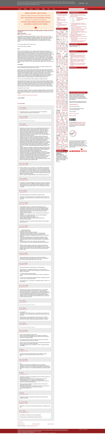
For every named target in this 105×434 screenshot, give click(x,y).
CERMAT (58, 32)
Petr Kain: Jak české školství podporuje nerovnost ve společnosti (78, 27)
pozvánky (65, 110)
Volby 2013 (65, 63)
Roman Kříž (21, 190)
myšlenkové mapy (63, 98)
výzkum (66, 141)
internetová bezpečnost (63, 85)
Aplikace (61, 30)
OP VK (66, 48)
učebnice (60, 137)
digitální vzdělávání (60, 70)
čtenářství (58, 147)
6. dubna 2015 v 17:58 (23, 394)
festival (57, 78)
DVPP (63, 33)
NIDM (59, 44)
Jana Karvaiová (22, 202)
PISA (67, 50)
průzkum (66, 119)
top (61, 135)
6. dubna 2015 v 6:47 (23, 286)
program (57, 115)
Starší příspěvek (51, 423)
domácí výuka (63, 72)
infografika (58, 82)
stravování (58, 130)
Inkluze (31, 9)
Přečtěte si (59, 56)
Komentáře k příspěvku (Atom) (32, 425)
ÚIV (59, 145)
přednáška (62, 120)
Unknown (21, 107)
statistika (64, 129)
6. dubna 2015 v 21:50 (23, 403)
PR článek (64, 52)
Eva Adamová (21, 116)
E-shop (58, 161)
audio (64, 67)
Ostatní (65, 49)
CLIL (65, 32)
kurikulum (61, 94)
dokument (65, 71)
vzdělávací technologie (60, 140)
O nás (54, 9)
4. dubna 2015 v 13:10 (23, 118)
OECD (57, 48)
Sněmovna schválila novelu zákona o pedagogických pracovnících (77, 35)
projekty (58, 116)
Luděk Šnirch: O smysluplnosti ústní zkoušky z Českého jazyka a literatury (81, 19)
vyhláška (62, 138)
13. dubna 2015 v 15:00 (23, 412)
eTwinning (66, 75)
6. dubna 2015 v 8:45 (23, 309)
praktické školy (64, 112)
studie (64, 130)
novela (66, 100)
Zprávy (19, 9)
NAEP (67, 43)
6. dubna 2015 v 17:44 (23, 374)
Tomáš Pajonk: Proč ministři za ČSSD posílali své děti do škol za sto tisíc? (35, 31)
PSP (63, 53)
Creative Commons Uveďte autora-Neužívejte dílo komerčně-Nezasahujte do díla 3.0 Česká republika (77, 123)
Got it (86, 3)
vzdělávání (58, 141)
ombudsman (58, 104)
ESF (67, 35)
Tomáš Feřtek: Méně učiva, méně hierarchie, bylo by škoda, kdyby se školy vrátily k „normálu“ (78, 32)
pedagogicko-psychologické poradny (62, 107)
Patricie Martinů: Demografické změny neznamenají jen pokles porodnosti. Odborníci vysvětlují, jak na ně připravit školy (77, 57)
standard (58, 129)
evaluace (59, 76)
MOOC (57, 41)
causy (57, 68)
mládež (57, 98)
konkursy (66, 91)
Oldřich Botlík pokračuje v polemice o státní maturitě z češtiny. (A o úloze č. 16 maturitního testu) (78, 24)
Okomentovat (20, 422)
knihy (57, 89)
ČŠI (64, 146)
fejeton (65, 76)
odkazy (63, 103)
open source (58, 105)
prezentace (60, 113)
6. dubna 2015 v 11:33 (23, 331)
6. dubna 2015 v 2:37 (23, 264)
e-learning (58, 75)
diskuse (57, 71)
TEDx (62, 61)
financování (65, 78)
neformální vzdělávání (60, 99)
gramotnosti (65, 79)
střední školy (59, 131)
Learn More (81, 3)
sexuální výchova (62, 125)
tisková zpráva (63, 134)
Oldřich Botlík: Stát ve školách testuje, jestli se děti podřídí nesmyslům (78, 41)
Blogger (81, 429)
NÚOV (57, 46)
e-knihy (63, 74)
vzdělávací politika (27, 34)
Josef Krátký (21, 178)
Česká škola (20, 429)
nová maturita (61, 101)
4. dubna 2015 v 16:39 (23, 164)
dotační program (59, 73)
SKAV (67, 59)
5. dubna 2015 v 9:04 (23, 227)
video (66, 137)
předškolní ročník (60, 121)
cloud (65, 68)
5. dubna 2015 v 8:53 (23, 204)
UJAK (60, 62)
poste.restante (22, 263)
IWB (62, 39)
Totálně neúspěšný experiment (42, 36)
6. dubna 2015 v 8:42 (23, 302)
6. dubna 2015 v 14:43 (23, 350)
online (64, 104)
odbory (57, 103)
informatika (64, 83)
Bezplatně (62, 31)
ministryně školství (60, 97)
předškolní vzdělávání (60, 122)
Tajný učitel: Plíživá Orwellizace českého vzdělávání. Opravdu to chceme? (79, 29)
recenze (57, 123)
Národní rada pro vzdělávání (61, 47)
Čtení (49, 9)
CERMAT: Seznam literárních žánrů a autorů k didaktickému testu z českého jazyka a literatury (78, 15)
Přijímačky (58, 57)
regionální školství (59, 124)
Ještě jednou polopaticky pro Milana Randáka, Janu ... (62, 15)
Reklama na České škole (74, 113)
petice (57, 108)
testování (61, 132)
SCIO (60, 59)
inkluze (57, 84)
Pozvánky (37, 9)
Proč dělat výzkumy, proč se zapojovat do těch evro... (62, 25)
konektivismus (62, 90)
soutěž (63, 127)
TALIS (57, 61)
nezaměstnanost (59, 100)
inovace (66, 84)
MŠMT (43, 9)
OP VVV (60, 49)
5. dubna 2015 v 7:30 (23, 192)
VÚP (59, 64)
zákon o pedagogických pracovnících (62, 144)
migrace (64, 96)
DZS (67, 33)
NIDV (63, 44)
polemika (65, 109)
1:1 (56, 30)
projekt (63, 115)
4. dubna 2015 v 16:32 (23, 125)
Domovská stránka (36, 423)
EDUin (60, 35)
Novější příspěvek (21, 423)
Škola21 (64, 147)
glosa (60, 79)
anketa (57, 67)
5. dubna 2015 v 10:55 (23, 254)
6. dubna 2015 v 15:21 (23, 361)
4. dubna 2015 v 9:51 (23, 109)
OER (62, 48)
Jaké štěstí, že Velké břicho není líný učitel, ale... (61, 20)
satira (67, 124)
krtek (20, 392)
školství (58, 149)
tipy (67, 132)
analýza (63, 66)
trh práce (66, 135)
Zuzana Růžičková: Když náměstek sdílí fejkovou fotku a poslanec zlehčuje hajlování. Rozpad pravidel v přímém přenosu (78, 61)
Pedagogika (59, 54)
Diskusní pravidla (72, 115)
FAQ (61, 38)
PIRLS (62, 50)
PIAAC (57, 50)
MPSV (64, 41)
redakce (64, 123)
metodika (58, 96)
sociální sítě (58, 126)
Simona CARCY (22, 163)
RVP (67, 57)
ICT (67, 38)
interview (60, 86)
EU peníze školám (63, 36)
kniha (62, 88)
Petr (20, 349)
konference (58, 91)
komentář (22, 34)
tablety (66, 131)
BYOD (66, 30)
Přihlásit (86, 429)
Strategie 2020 (62, 60)
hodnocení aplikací (60, 81)
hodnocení (62, 80)
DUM (57, 33)
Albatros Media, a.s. (74, 104)
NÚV (63, 46)
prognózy (63, 114)
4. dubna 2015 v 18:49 (23, 180)
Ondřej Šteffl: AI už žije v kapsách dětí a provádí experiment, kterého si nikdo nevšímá (78, 64)
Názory (25, 9)
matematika (61, 95)
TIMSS (66, 61)
